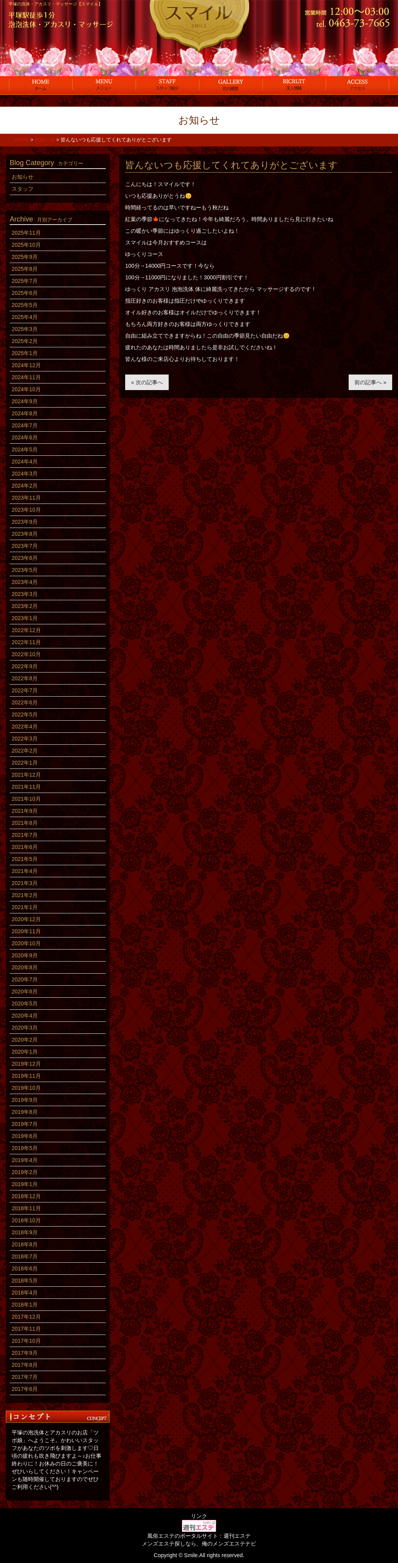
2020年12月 (26, 919)
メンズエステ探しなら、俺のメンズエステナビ (199, 1543)
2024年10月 (26, 389)
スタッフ (167, 84)
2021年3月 (25, 883)
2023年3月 (25, 594)
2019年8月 (25, 1112)
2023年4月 (25, 582)
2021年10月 (26, 799)
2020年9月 (25, 955)
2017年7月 (25, 1377)
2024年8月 (25, 413)
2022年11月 (26, 642)
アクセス (357, 84)
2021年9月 (25, 811)
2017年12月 (26, 1317)
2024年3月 (25, 473)
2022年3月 (25, 738)
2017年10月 (26, 1341)
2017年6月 (25, 1389)
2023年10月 (26, 510)
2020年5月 (25, 1003)
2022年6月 (25, 702)
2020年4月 (25, 1015)
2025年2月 (25, 341)
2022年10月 (26, 654)
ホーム (40, 84)
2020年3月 (25, 1028)
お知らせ (22, 177)
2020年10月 (26, 943)
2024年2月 (25, 486)
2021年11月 (26, 787)
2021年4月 (25, 871)
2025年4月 (25, 317)
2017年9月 (25, 1353)
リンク (199, 1516)
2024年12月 (26, 365)
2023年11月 (26, 498)
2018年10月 (26, 1220)
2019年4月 (25, 1160)
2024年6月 (25, 437)
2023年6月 (25, 558)
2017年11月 (26, 1329)
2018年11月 (26, 1208)
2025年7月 (25, 281)
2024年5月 (25, 449)
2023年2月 (25, 606)
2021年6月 (25, 847)
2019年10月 (26, 1088)
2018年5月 (25, 1280)
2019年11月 (26, 1076)
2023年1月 (25, 618)
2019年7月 (25, 1124)
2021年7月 (25, 835)
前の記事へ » (370, 382)
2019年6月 (25, 1136)
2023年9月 (25, 522)
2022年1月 (25, 763)
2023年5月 (25, 570)
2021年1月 (25, 907)
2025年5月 (25, 305)
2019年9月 (25, 1100)
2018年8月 (25, 1244)
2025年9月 (25, 257)
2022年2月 (25, 751)
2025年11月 (26, 233)
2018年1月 (25, 1305)
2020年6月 (25, 991)
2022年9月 (25, 666)
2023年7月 (25, 546)
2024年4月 (25, 461)
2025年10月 (26, 245)
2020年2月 (25, 1040)
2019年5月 (25, 1148)
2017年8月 (25, 1365)
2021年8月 (25, 823)
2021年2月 (25, 895)
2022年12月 (26, 630)
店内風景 (230, 84)
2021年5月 (25, 859)
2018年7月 (25, 1256)
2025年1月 (25, 353)
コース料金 (104, 84)
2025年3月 (25, 329)
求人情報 (294, 84)
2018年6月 (25, 1268)
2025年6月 (25, 293)
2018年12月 (26, 1196)
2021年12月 (26, 775)
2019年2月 (25, 1172)
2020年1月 (25, 1052)
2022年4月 (25, 726)
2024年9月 (25, 401)
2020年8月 (25, 967)
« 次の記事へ (147, 382)
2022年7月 (25, 690)
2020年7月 (25, 979)
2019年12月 (26, 1064)
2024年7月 (25, 425)
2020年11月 (26, 931)
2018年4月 (25, 1292)
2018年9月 (25, 1232)
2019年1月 (25, 1184)
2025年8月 (25, 269)
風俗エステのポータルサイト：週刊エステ (199, 1536)
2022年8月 (25, 678)
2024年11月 (26, 377)
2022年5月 (25, 714)
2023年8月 (25, 534)
